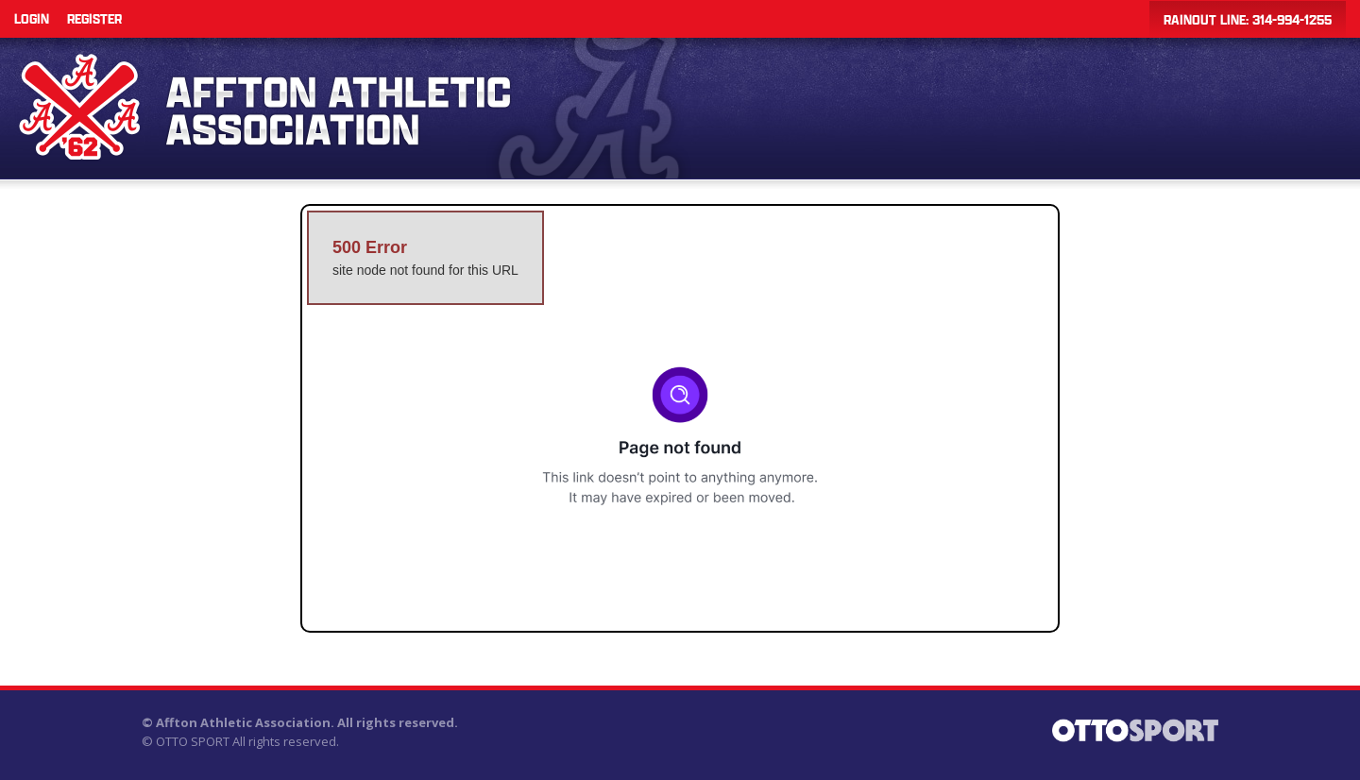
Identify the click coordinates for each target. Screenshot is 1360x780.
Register (94, 18)
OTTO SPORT (193, 741)
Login (31, 18)
